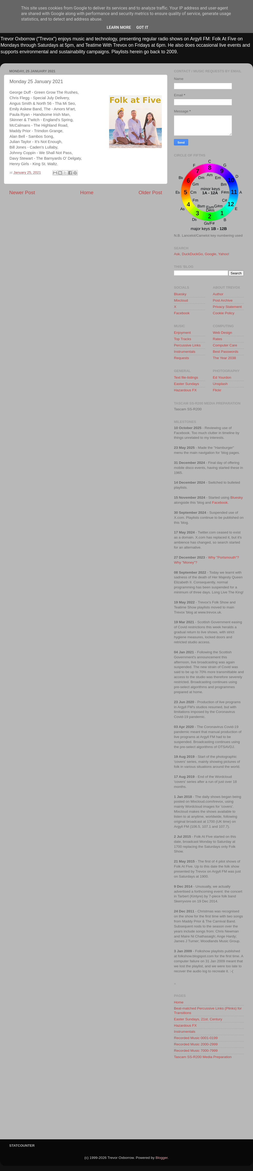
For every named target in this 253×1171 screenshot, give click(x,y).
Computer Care (225, 345)
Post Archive (223, 300)
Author (218, 294)
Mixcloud (181, 300)
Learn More (119, 27)
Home (86, 192)
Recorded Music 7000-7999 (196, 1051)
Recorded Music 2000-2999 (196, 1044)
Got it (142, 27)
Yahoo (223, 254)
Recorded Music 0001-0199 (196, 1038)
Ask (177, 254)
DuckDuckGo (192, 254)
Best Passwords (226, 352)
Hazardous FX (185, 390)
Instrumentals (184, 352)
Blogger (161, 1158)
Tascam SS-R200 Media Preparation (203, 1057)
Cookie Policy (224, 313)
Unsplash (220, 384)
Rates (217, 339)
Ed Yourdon (222, 377)
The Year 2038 (224, 358)
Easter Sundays (186, 384)
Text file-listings (186, 377)
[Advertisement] (209, 1101)
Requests (181, 358)
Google (210, 254)
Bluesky (180, 294)
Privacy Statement (227, 307)
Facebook (181, 313)
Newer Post (22, 192)
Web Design (222, 333)
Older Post (150, 192)
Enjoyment (182, 333)
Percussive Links (187, 345)
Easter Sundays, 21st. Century (198, 1019)
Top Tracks (182, 339)
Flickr (217, 390)
